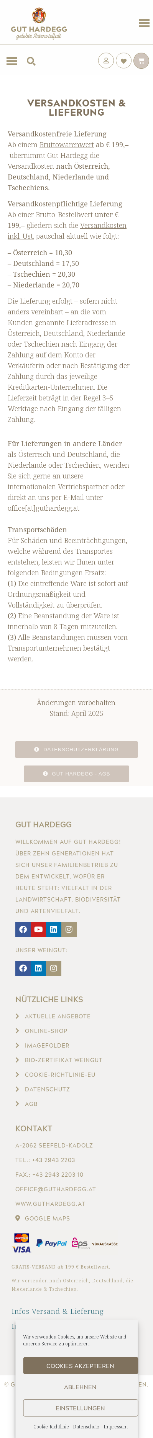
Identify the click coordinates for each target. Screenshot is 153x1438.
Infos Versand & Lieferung (58, 1311)
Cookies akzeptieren (80, 1365)
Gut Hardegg (43, 824)
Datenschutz (86, 1426)
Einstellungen (80, 1408)
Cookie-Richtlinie (51, 1426)
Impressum (116, 1426)
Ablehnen (80, 1387)
